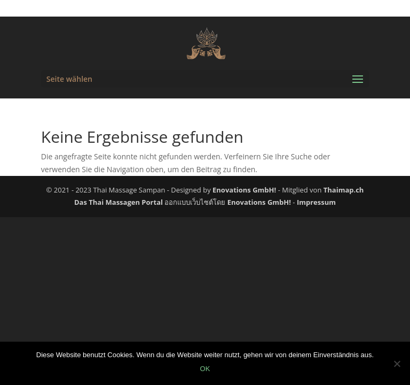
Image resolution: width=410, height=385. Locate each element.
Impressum (316, 202)
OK (205, 369)
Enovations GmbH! (244, 190)
